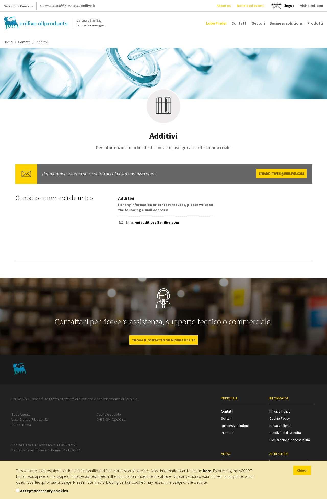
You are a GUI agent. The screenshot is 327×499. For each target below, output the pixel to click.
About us (224, 5)
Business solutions (286, 23)
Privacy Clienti (280, 425)
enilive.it (88, 5)
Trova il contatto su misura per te (163, 340)
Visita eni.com (311, 5)
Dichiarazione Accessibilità (289, 440)
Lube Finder (216, 23)
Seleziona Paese (18, 7)
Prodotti (315, 23)
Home (8, 42)
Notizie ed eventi (250, 5)
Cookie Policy (279, 418)
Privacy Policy (279, 411)
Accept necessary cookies (44, 490)
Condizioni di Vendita (285, 432)
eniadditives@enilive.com (281, 173)
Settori (258, 23)
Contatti (239, 23)
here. (207, 470)
